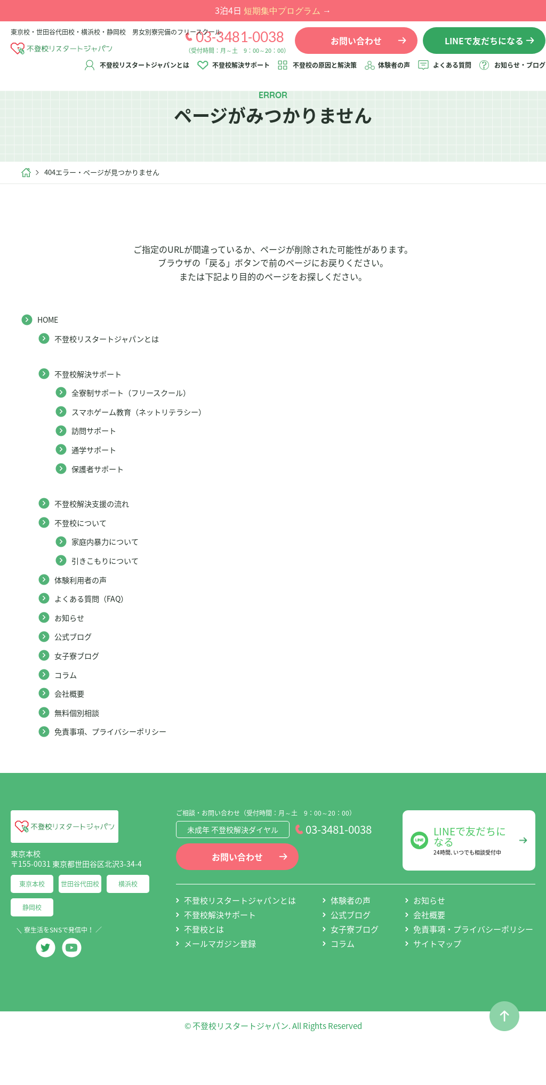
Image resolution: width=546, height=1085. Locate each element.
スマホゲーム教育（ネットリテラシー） (148, 446)
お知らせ (71, 652)
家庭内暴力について (109, 576)
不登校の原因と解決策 (315, 73)
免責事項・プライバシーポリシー (473, 964)
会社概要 (71, 728)
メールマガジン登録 (220, 979)
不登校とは (204, 964)
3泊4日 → (273, 10)
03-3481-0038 (230, 44)
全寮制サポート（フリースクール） (139, 427)
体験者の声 (384, 73)
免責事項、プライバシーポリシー (118, 766)
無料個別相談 (80, 747)
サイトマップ (437, 979)
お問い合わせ (237, 891)
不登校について (84, 557)
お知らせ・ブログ (509, 73)
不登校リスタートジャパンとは (134, 73)
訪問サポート (97, 465)
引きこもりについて (109, 595)
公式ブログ (75, 671)
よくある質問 (442, 73)
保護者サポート (101, 503)
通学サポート (97, 484)
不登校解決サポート (231, 73)
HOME (49, 354)
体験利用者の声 (84, 614)
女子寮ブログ (80, 690)
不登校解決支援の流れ (97, 538)
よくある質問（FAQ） (96, 633)
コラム (67, 709)
